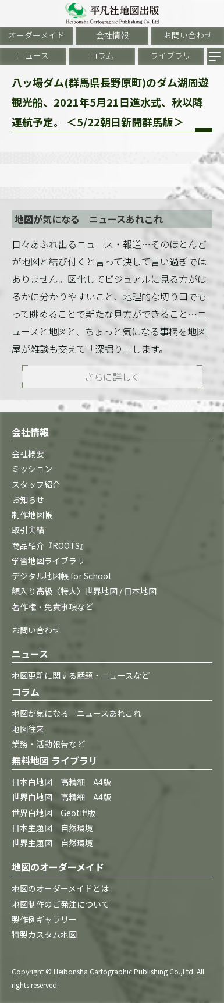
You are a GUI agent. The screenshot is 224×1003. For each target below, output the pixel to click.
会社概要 (28, 453)
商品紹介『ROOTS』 (50, 545)
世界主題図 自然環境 (52, 843)
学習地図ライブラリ (48, 560)
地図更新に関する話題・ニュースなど (81, 675)
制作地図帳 (32, 514)
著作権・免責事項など (52, 606)
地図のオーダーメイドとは (60, 888)
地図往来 (28, 729)
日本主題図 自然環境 (52, 828)
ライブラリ (170, 55)
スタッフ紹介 (36, 484)
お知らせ (28, 499)
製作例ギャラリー (44, 919)
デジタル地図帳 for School (61, 576)
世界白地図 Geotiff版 (53, 812)
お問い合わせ (187, 35)
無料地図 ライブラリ (55, 760)
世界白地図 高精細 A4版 (61, 797)
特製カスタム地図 (44, 934)
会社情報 (112, 35)
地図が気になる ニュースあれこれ (76, 713)
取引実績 (28, 530)
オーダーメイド (36, 35)
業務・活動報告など (48, 744)
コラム (102, 55)
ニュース (33, 55)
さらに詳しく (112, 377)
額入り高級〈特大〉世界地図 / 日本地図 (84, 591)
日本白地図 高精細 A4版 (61, 782)
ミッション (32, 468)
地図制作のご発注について (60, 904)
